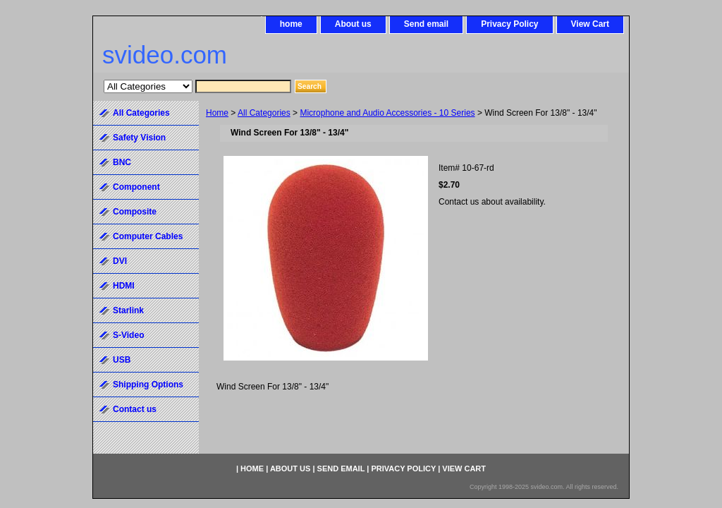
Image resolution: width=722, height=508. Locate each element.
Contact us (135, 409)
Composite (135, 212)
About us (353, 24)
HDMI (124, 286)
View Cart (590, 24)
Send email (426, 24)
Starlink (128, 310)
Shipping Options (148, 384)
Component (136, 187)
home (291, 24)
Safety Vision (139, 138)
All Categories (264, 113)
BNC (122, 162)
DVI (120, 261)
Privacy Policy (509, 24)
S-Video (128, 335)
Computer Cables (148, 236)
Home (217, 113)
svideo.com (164, 54)
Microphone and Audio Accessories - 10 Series (387, 113)
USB (121, 360)
